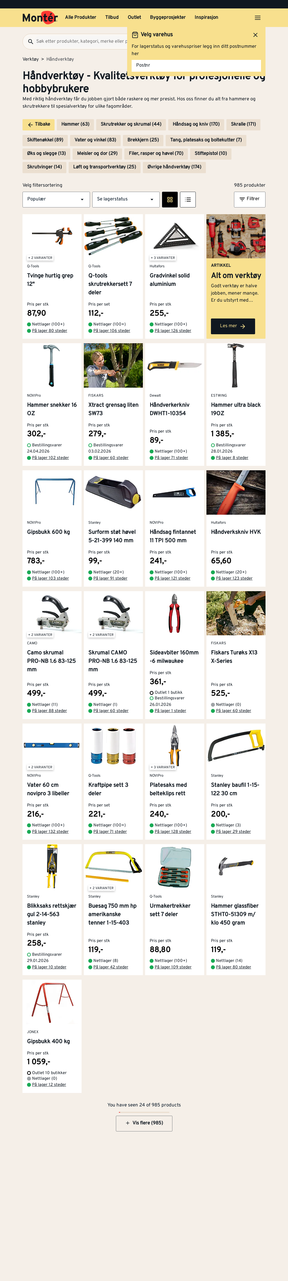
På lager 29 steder (233, 832)
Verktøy (30, 60)
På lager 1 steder (170, 711)
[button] (56, 199)
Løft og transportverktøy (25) (104, 167)
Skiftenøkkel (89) (45, 140)
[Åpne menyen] (258, 17)
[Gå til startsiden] (40, 18)
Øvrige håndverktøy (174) (174, 167)
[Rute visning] (170, 199)
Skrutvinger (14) (44, 167)
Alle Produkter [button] (80, 18)
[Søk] (28, 42)
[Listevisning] (188, 199)
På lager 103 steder (50, 578)
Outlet (134, 18)
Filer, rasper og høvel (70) (156, 154)
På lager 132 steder (50, 832)
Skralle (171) (243, 124)
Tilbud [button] (112, 18)
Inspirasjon (206, 18)
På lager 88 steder (49, 711)
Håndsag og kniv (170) (196, 124)
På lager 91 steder (110, 578)
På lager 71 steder (171, 458)
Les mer (233, 326)
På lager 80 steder (49, 331)
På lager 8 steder (232, 458)
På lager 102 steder (50, 458)
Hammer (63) (75, 124)
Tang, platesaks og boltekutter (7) (206, 140)
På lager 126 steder (173, 331)
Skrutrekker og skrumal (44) (131, 124)
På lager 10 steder (49, 967)
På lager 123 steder (234, 578)
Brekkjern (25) (143, 140)
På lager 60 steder (111, 458)
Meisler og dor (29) (97, 154)
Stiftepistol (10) (211, 154)
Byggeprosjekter (168, 18)
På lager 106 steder (111, 331)
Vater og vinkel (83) (95, 140)
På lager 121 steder (172, 578)
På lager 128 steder (173, 832)
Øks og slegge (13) (46, 154)
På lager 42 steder (110, 967)
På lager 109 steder (173, 967)
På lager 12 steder (49, 1085)
